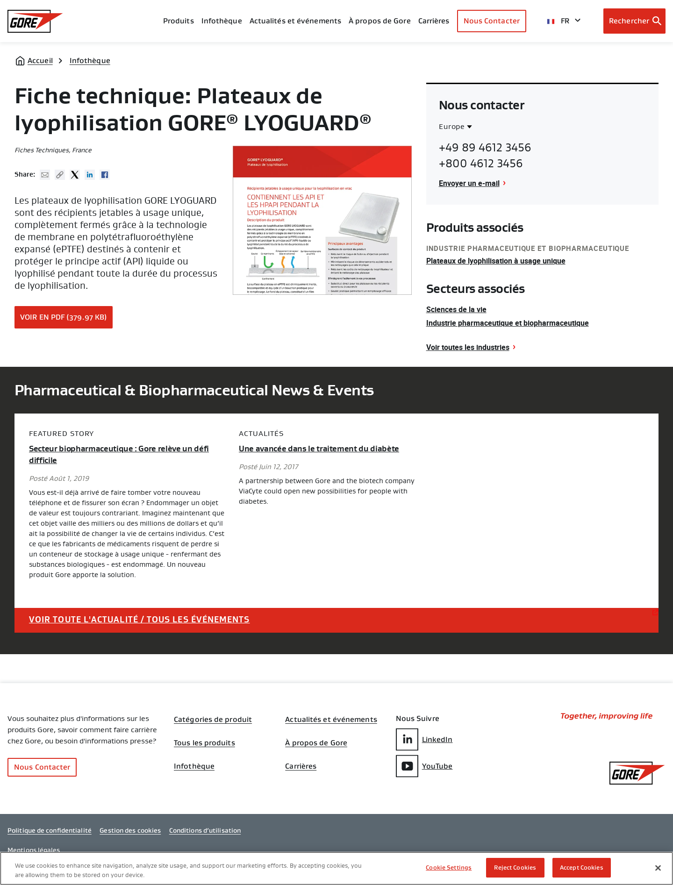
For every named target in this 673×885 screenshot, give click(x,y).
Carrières (300, 766)
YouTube (424, 766)
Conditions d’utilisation (205, 830)
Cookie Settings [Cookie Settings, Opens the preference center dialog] (449, 867)
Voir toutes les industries (467, 347)
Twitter (75, 175)
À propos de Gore (380, 21)
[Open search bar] (634, 21)
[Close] (658, 867)
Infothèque (90, 60)
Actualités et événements (295, 21)
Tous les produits (204, 743)
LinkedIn (424, 739)
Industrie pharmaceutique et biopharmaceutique (507, 323)
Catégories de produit (213, 719)
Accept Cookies (581, 867)
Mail (45, 175)
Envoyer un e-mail (469, 183)
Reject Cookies (515, 867)
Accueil (40, 60)
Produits (178, 21)
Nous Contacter (492, 21)
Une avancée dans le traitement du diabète (319, 449)
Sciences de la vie (456, 309)
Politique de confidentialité (49, 830)
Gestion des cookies (130, 830)
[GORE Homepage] (35, 21)
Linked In (90, 175)
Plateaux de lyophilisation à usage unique (496, 261)
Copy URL (60, 175)
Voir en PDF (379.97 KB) (63, 317)
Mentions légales (33, 850)
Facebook (105, 175)
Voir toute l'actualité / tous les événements (139, 619)
